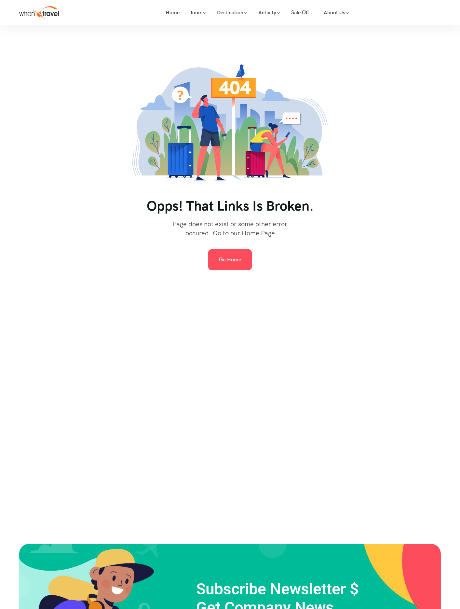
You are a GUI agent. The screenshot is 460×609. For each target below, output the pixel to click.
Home (173, 12)
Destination (230, 12)
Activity (267, 12)
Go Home (230, 259)
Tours (196, 12)
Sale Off (300, 12)
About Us (334, 12)
